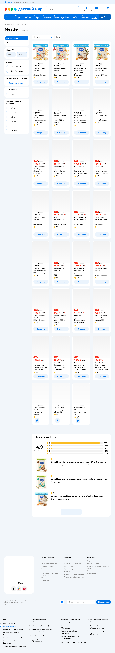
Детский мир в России (12, 605)
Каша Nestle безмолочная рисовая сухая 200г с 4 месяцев (79, 479)
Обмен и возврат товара (49, 564)
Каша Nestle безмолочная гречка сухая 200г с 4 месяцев (78, 462)
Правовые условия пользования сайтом (23, 601)
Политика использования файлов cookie (49, 574)
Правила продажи (47, 566)
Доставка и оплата (47, 561)
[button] (105, 17)
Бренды (16, 24)
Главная (7, 24)
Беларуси (33, 605)
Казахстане (24, 605)
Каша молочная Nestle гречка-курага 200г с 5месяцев (77, 496)
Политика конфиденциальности (48, 570)
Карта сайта (45, 581)
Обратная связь (46, 578)
